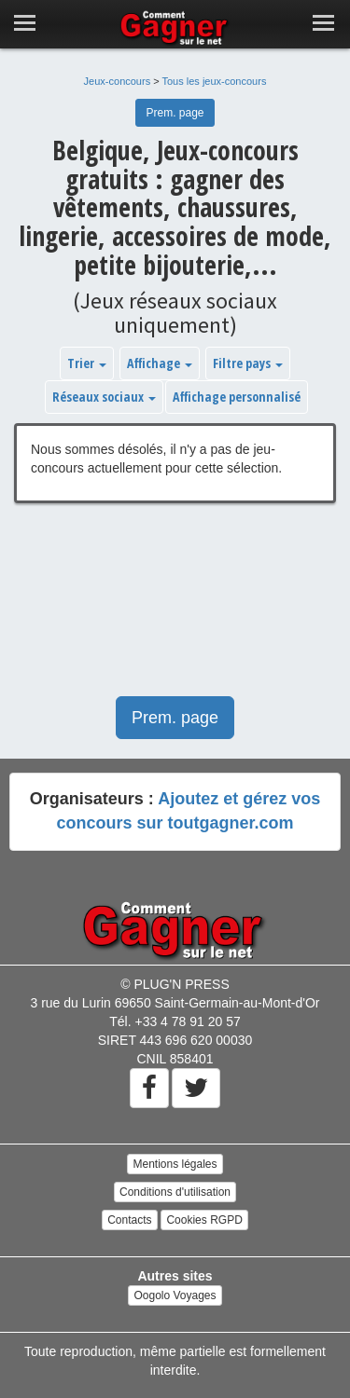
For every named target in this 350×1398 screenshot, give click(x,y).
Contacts (129, 1220)
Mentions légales (175, 1164)
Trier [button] (86, 363)
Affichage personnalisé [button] (237, 396)
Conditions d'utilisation (175, 1192)
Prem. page (174, 112)
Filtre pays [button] (248, 363)
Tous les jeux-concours (214, 81)
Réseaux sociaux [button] (104, 396)
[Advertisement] (175, 609)
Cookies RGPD (204, 1220)
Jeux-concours (117, 81)
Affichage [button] (159, 363)
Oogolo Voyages (174, 1295)
